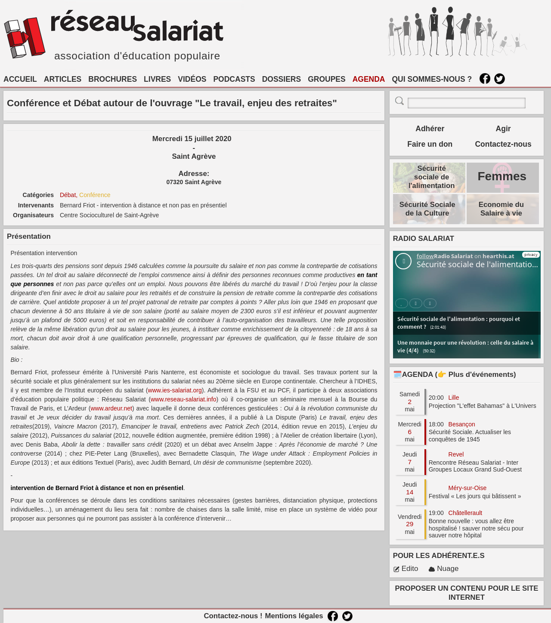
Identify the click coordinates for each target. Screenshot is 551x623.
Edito (405, 568)
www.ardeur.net (111, 408)
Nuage (443, 568)
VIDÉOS (192, 79)
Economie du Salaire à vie (501, 208)
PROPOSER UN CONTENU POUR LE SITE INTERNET (467, 592)
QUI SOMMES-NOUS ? (432, 79)
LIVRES (157, 79)
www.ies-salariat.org (175, 390)
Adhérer (429, 128)
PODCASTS (234, 79)
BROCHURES (112, 79)
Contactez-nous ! (233, 616)
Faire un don (429, 144)
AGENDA (369, 79)
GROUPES (327, 79)
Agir (503, 128)
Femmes (501, 176)
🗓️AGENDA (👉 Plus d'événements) (454, 374)
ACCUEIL (20, 79)
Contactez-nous (503, 144)
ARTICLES (63, 79)
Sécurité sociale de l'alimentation (432, 177)
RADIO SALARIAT (423, 238)
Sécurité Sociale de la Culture (427, 208)
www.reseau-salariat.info (184, 399)
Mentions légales (294, 616)
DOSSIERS (281, 79)
